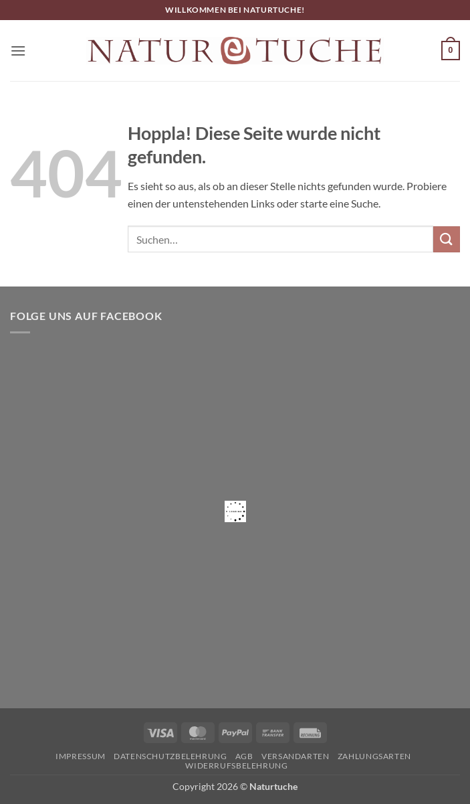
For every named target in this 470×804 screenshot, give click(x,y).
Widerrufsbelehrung (236, 765)
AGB (244, 756)
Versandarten (295, 756)
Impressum (80, 756)
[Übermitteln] (446, 239)
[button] (18, 50)
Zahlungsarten (374, 756)
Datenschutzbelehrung (170, 756)
